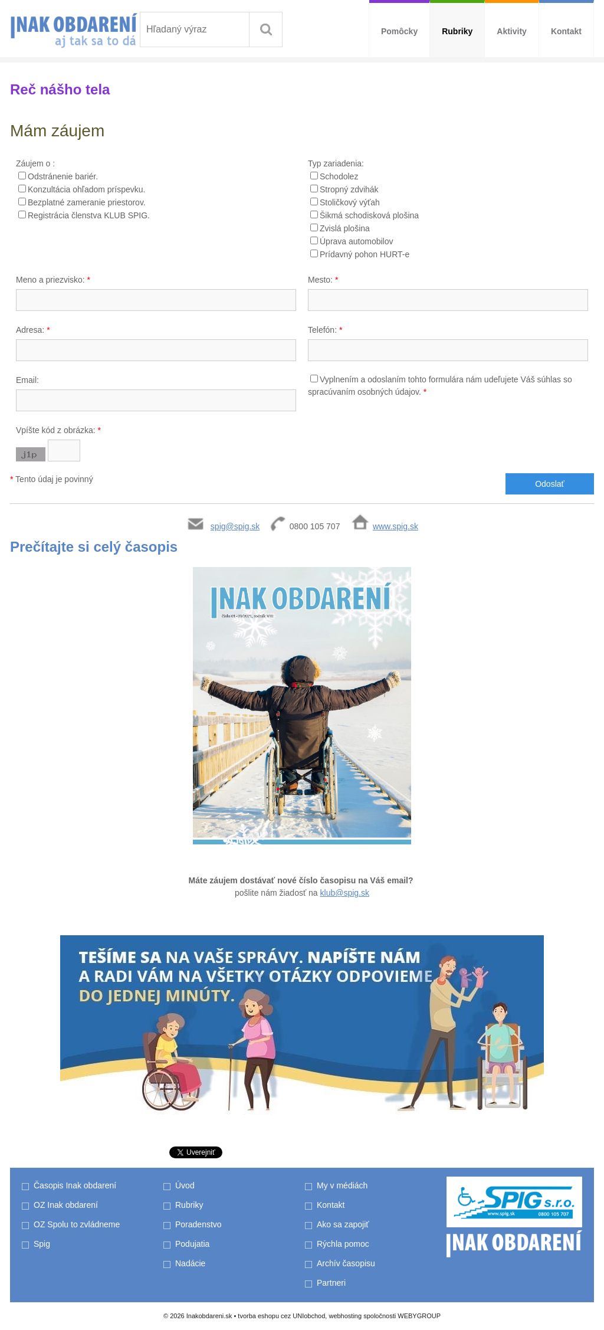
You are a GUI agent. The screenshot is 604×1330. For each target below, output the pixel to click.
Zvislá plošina (345, 228)
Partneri (331, 1283)
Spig (43, 1244)
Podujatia (192, 1244)
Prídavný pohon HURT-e (364, 254)
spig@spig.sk (235, 526)
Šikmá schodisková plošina (369, 215)
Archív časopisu (346, 1263)
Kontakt (566, 31)
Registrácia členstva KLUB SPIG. (89, 215)
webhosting (345, 1315)
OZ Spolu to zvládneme (77, 1224)
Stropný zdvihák (349, 189)
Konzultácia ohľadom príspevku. (86, 189)
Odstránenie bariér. (63, 176)
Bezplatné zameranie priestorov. (87, 202)
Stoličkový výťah (350, 202)
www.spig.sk (395, 526)
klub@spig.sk (344, 892)
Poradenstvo (198, 1224)
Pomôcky (399, 31)
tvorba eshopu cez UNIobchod (281, 1315)
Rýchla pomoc (343, 1244)
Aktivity (512, 31)
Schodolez (339, 176)
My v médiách (342, 1185)
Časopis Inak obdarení (75, 1185)
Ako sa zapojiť (343, 1224)
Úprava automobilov (356, 241)
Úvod (185, 1185)
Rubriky (457, 31)
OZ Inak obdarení (66, 1205)
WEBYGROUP (419, 1315)
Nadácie (190, 1263)
